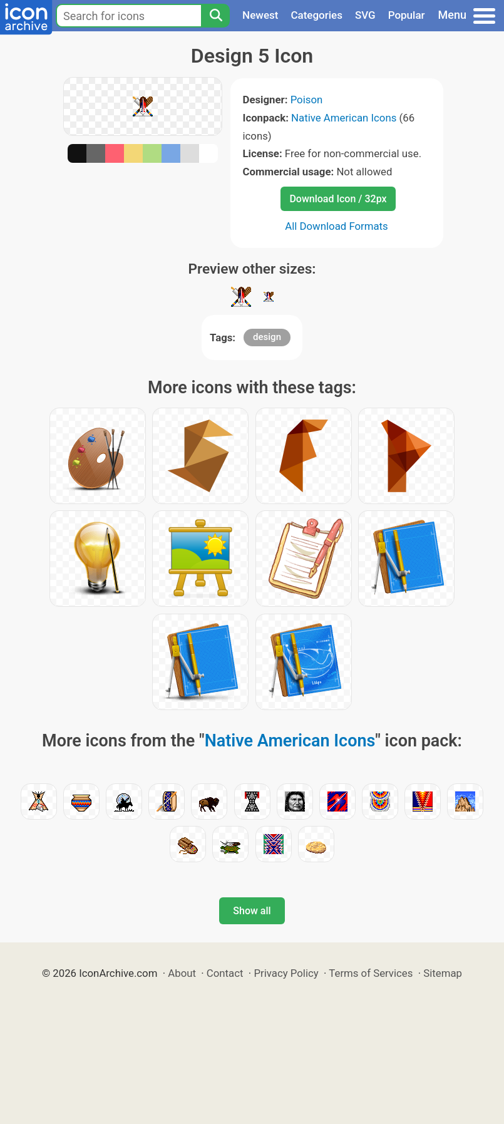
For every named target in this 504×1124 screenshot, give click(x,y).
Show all (251, 911)
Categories (316, 15)
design (267, 337)
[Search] (215, 16)
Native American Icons (343, 117)
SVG (365, 15)
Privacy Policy (286, 973)
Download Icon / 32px (337, 199)
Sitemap (442, 973)
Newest (260, 15)
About (182, 973)
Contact (225, 973)
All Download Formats (336, 226)
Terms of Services (371, 973)
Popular (406, 15)
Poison (307, 99)
